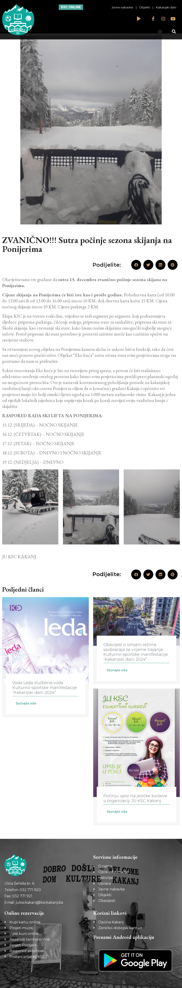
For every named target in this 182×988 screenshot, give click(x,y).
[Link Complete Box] (45, 657)
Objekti (144, 7)
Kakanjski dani (166, 7)
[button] (159, 31)
